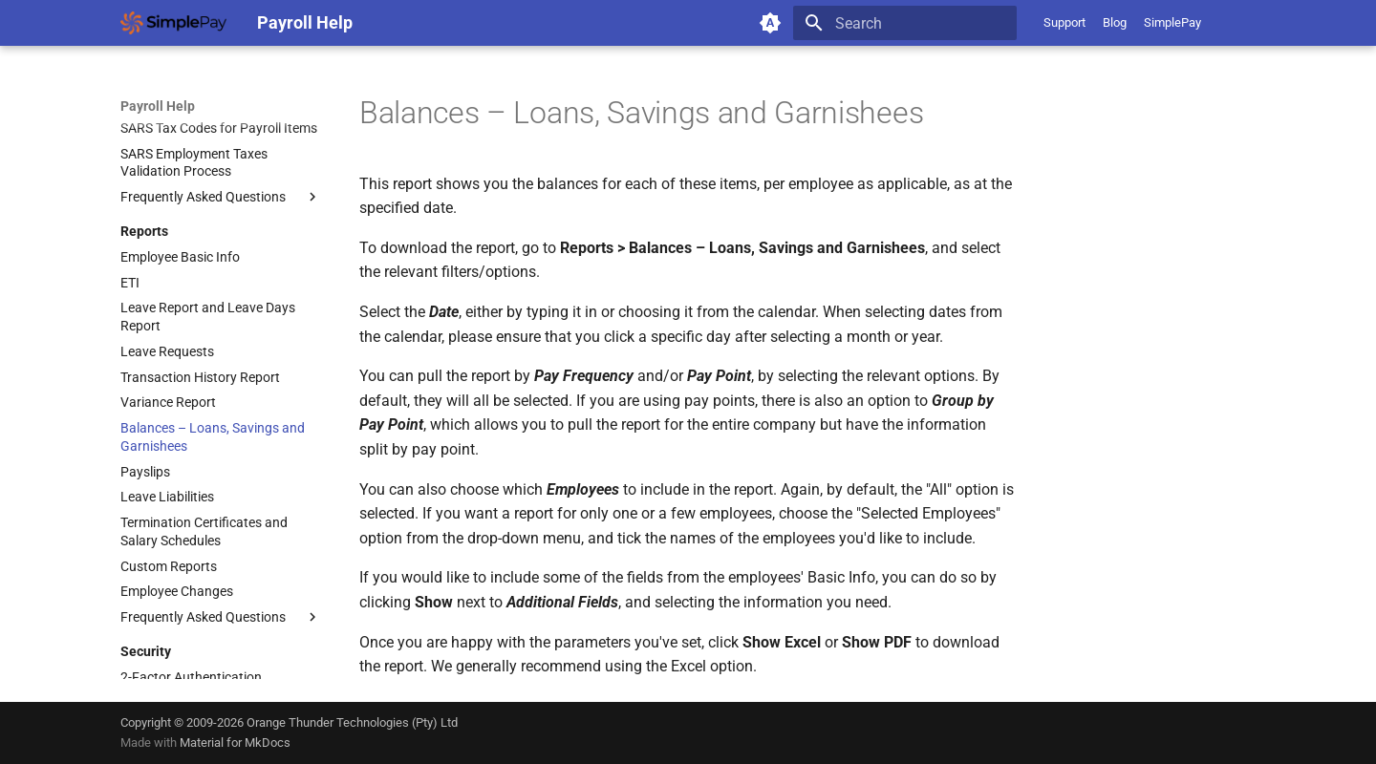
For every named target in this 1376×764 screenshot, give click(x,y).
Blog (1115, 22)
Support (1064, 22)
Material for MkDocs (235, 742)
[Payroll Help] (173, 23)
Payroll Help (157, 106)
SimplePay (1172, 22)
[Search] (905, 23)
